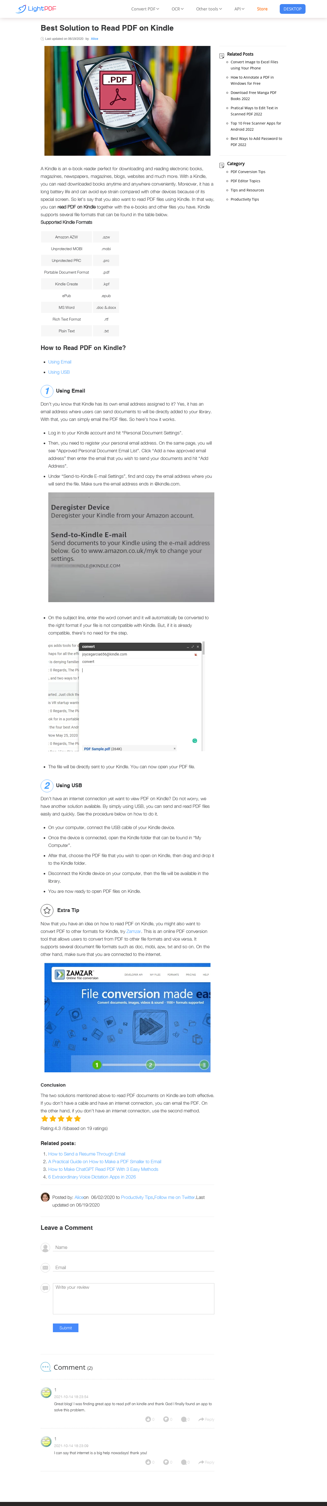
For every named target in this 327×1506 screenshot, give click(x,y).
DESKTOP (293, 9)
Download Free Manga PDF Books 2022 (253, 95)
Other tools (209, 9)
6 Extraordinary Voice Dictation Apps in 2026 (92, 1177)
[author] (133, 1247)
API (240, 9)
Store (262, 9)
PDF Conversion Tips (248, 171)
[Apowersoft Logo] (35, 9)
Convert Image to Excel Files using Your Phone (254, 64)
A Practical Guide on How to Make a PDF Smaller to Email (104, 1161)
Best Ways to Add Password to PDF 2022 (256, 141)
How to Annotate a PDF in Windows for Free (252, 80)
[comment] (133, 1298)
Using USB (59, 372)
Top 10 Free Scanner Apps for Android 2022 (256, 126)
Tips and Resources (247, 190)
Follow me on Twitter (174, 1197)
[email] (133, 1267)
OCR (178, 9)
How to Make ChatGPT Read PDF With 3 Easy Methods (103, 1169)
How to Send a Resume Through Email (86, 1154)
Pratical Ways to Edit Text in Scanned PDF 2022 (254, 110)
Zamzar (133, 931)
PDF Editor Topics (245, 180)
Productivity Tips (137, 1197)
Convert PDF (145, 9)
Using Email (59, 362)
